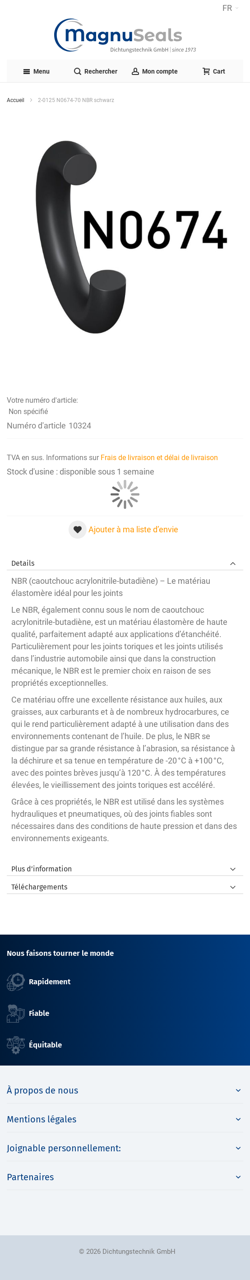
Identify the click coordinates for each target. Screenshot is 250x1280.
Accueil (15, 100)
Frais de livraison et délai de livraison (159, 457)
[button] (230, 8)
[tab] (125, 561)
